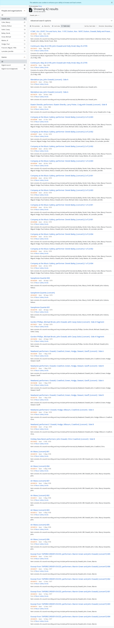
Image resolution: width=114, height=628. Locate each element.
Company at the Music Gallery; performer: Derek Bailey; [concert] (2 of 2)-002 (62, 132)
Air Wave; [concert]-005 (40, 525)
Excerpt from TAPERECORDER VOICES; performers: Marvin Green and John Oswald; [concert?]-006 (70, 566)
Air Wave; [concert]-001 (40, 452)
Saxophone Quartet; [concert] (43, 293)
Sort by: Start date (89, 26)
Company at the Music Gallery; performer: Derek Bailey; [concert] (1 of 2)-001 (62, 205)
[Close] (112, 2)
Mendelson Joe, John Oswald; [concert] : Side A (49, 79)
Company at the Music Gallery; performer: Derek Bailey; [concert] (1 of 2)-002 (62, 249)
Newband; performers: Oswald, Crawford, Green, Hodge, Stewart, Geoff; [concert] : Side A (67, 351)
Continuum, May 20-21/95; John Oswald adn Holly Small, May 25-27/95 (59, 63)
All (2, 15)
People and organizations (12, 10)
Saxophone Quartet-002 (40, 278)
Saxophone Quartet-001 (40, 307)
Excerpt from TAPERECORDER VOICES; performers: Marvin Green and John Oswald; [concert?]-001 (70, 591)
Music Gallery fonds (41, 36)
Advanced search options (41, 20)
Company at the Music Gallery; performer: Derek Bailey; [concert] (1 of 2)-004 (62, 263)
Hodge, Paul (13, 44)
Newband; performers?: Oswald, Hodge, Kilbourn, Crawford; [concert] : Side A (62, 410)
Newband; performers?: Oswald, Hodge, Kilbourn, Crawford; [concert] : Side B (62, 424)
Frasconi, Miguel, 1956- (13, 48)
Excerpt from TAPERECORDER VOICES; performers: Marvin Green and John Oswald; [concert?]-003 (70, 604)
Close (40, 6)
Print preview (35, 26)
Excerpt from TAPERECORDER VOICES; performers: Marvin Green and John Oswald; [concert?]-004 (70, 616)
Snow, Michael (13, 37)
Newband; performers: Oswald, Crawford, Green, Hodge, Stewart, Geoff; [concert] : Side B (67, 366)
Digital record (13, 65)
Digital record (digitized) (13, 69)
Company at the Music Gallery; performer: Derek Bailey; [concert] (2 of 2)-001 (62, 176)
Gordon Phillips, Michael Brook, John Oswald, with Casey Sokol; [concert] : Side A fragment (67, 322)
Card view (56, 26)
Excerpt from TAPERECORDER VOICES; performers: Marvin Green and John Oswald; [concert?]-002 (70, 579)
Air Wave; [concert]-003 (40, 510)
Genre (4, 57)
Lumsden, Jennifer (13, 51)
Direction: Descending (105, 26)
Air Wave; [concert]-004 (40, 466)
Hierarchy (46, 26)
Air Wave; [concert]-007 (40, 481)
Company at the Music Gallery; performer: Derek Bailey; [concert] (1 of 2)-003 (62, 161)
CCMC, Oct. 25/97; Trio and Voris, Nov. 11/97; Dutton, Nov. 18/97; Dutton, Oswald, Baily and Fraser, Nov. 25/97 (72, 31)
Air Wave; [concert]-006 (40, 539)
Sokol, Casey (13, 29)
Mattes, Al (13, 40)
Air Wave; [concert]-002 (40, 495)
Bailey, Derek (13, 33)
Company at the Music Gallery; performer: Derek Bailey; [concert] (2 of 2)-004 (62, 234)
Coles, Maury (13, 22)
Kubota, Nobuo (13, 26)
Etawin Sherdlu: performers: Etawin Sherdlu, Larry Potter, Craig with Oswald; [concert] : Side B (69, 105)
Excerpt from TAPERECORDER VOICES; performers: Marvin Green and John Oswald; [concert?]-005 (70, 554)
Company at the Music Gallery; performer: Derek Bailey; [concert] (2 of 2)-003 (62, 117)
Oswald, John (13, 19)
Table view (65, 26)
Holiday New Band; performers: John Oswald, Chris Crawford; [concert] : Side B (63, 439)
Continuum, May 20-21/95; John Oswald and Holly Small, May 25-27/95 (59, 46)
